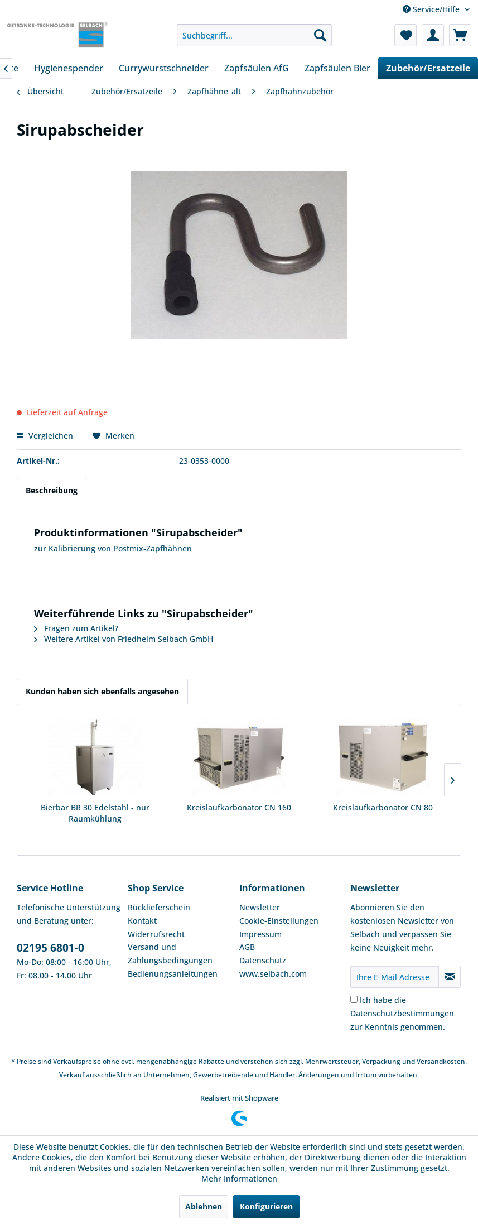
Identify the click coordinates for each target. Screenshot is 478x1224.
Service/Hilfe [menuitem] (432, 9)
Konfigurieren (266, 1206)
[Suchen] (320, 35)
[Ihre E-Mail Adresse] (394, 977)
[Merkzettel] (405, 35)
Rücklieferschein (159, 907)
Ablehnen (203, 1206)
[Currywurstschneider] (163, 68)
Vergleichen (45, 435)
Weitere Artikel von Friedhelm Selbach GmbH (123, 638)
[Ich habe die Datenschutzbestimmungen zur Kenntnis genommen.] (354, 999)
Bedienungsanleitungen (173, 973)
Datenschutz (262, 960)
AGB (247, 947)
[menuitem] (254, 35)
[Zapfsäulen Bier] (337, 68)
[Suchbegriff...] (254, 35)
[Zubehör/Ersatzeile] (428, 68)
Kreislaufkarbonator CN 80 (383, 807)
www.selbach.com (273, 973)
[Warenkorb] (460, 35)
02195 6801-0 (50, 947)
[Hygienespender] (68, 68)
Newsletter (259, 907)
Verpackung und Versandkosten (413, 1061)
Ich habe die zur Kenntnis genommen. (402, 1013)
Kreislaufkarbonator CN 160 (239, 807)
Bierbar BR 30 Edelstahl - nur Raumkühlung (95, 813)
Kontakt (142, 920)
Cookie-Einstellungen (278, 920)
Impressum (260, 934)
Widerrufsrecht (156, 934)
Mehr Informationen (239, 1178)
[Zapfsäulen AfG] (256, 68)
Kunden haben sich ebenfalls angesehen (102, 691)
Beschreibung (52, 490)
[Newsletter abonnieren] (449, 977)
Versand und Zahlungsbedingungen (170, 954)
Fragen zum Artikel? (76, 628)
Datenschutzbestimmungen (402, 1013)
